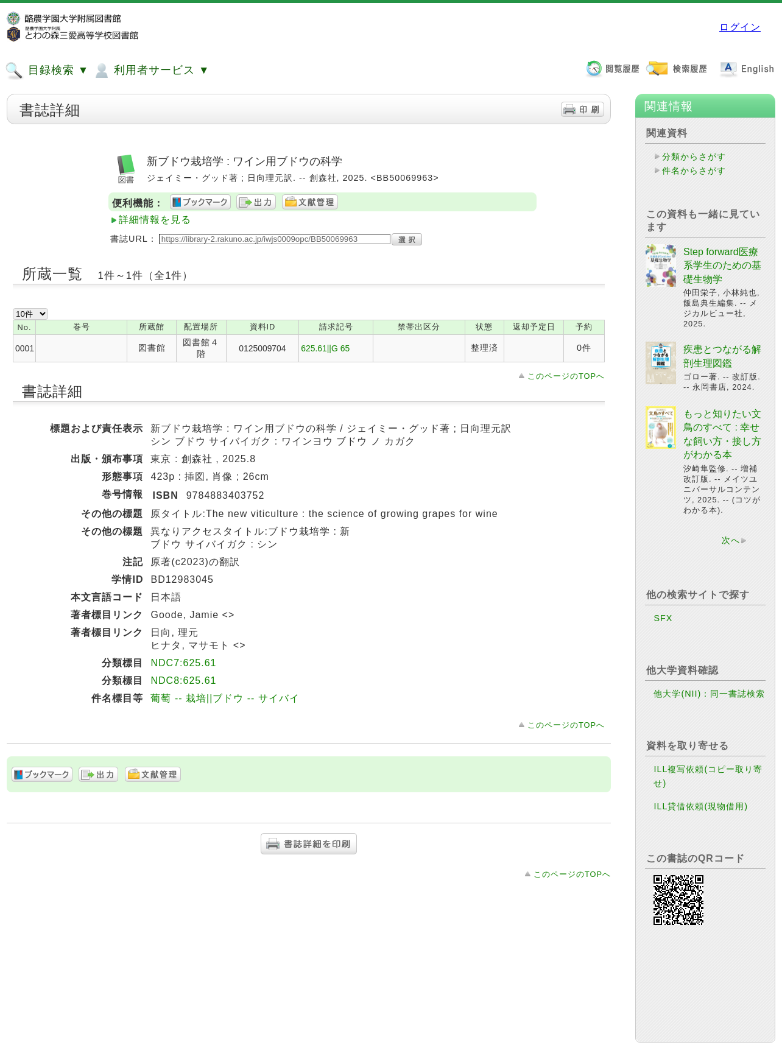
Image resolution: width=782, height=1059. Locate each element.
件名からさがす (694, 170)
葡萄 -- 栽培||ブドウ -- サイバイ (224, 698)
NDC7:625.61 (183, 663)
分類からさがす (694, 156)
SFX (662, 618)
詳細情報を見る (155, 219)
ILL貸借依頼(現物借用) (700, 806)
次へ (731, 540)
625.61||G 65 (325, 348)
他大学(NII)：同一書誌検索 (709, 693)
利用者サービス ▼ (151, 71)
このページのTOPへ (566, 376)
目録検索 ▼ (47, 71)
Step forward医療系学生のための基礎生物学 (722, 265)
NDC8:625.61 (183, 680)
